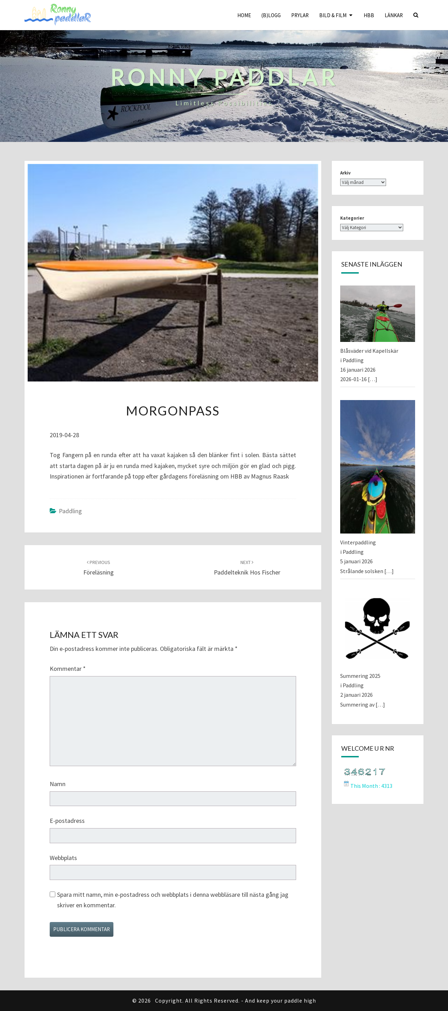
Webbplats (63, 858)
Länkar (394, 15)
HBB (369, 15)
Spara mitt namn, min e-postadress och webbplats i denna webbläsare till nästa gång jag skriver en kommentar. (172, 899)
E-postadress (67, 821)
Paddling (70, 511)
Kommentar (68, 669)
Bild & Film (332, 15)
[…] (372, 379)
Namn (57, 784)
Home (244, 15)
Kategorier (352, 218)
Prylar (300, 15)
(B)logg (271, 15)
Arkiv (345, 173)
